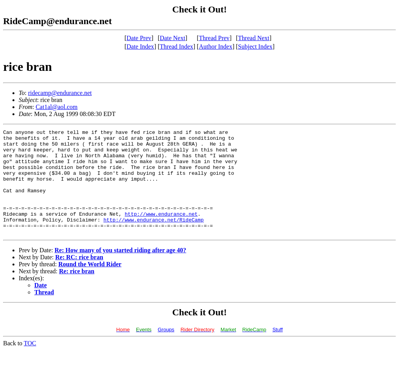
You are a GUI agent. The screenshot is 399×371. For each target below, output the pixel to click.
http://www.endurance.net (161, 231)
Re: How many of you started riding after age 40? (120, 271)
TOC (30, 364)
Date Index (140, 46)
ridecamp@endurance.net (60, 93)
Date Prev (139, 38)
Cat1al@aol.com (56, 107)
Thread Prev (214, 38)
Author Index (215, 46)
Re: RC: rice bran (79, 278)
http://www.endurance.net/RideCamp (153, 238)
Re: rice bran (77, 292)
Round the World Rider (90, 285)
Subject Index (255, 46)
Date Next (172, 38)
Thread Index (176, 46)
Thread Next (253, 38)
